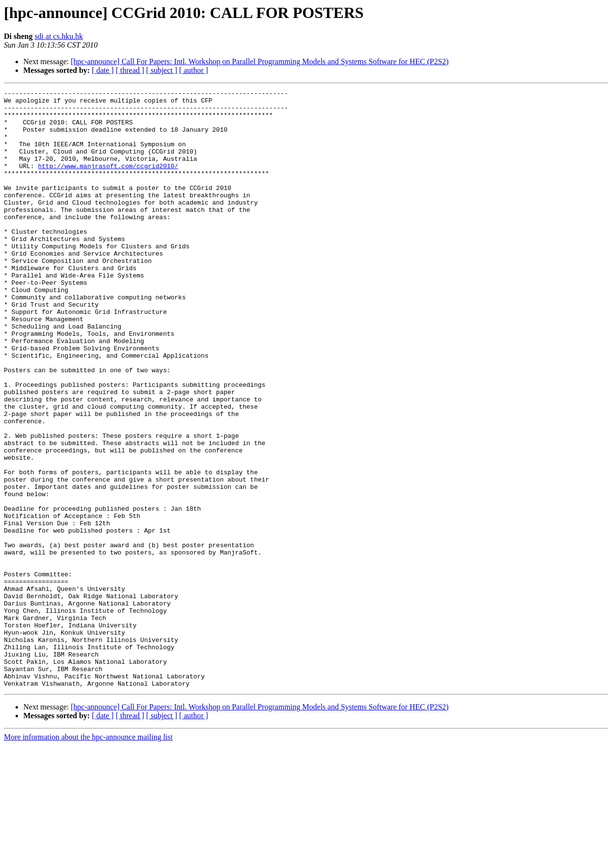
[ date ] (103, 70)
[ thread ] (130, 70)
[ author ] (193, 70)
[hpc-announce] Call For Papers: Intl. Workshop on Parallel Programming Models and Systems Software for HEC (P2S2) (260, 61)
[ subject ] (161, 70)
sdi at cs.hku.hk (58, 36)
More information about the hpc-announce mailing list (88, 856)
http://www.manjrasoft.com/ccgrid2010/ (108, 181)
